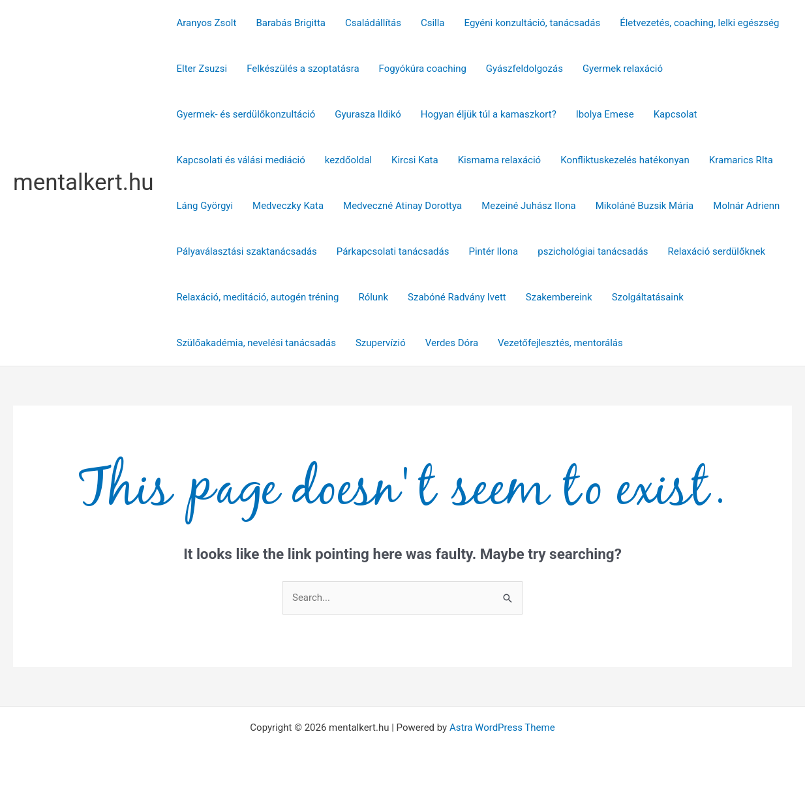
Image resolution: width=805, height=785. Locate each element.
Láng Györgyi (205, 206)
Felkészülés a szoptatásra (303, 68)
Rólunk (373, 297)
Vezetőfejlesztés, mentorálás (560, 343)
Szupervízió (381, 343)
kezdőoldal (348, 160)
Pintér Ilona (493, 251)
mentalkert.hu (83, 182)
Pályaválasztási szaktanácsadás (247, 251)
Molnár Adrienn (746, 206)
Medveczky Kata (288, 206)
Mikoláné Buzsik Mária (645, 206)
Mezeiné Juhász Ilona (528, 206)
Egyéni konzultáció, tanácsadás (532, 23)
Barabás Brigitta (291, 23)
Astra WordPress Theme (502, 727)
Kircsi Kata (414, 160)
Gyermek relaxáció (623, 68)
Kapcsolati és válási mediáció (241, 160)
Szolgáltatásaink (648, 297)
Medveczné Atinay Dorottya (402, 206)
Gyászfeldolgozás (524, 68)
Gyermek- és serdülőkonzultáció (246, 114)
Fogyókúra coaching (422, 68)
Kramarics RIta (741, 160)
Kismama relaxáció (499, 160)
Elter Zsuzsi (202, 68)
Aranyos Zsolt (207, 23)
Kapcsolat (675, 114)
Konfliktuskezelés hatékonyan (625, 160)
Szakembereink (559, 297)
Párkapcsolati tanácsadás (393, 251)
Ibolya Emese (605, 114)
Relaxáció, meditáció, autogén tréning (258, 297)
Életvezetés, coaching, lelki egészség (699, 23)
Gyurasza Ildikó (368, 114)
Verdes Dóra (451, 343)
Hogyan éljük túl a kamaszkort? (488, 114)
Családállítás (373, 23)
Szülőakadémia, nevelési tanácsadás (256, 343)
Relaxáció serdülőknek (716, 251)
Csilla (433, 23)
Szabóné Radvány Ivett (457, 297)
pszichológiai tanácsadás (593, 251)
